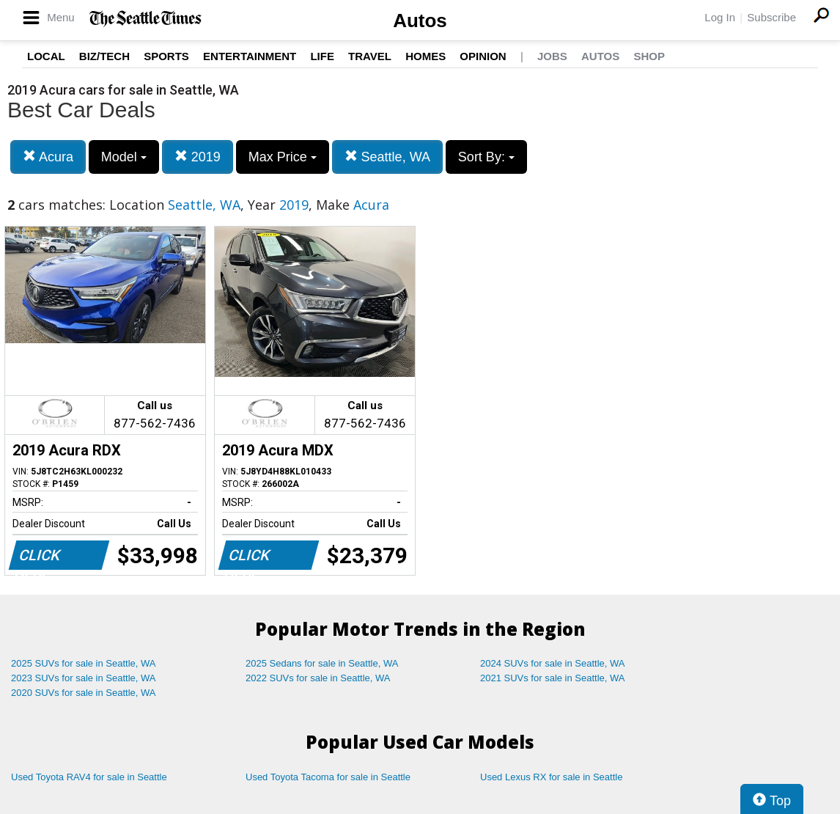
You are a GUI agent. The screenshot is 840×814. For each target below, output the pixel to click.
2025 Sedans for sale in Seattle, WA (322, 663)
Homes (425, 56)
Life (322, 56)
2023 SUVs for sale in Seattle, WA (83, 677)
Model (124, 157)
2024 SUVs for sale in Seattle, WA (552, 663)
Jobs (552, 56)
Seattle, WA (387, 156)
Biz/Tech (104, 56)
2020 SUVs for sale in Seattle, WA (83, 692)
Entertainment (249, 56)
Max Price (282, 157)
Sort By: (486, 157)
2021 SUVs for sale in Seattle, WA (552, 677)
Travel (369, 56)
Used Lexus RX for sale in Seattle (551, 776)
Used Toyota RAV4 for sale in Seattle (89, 776)
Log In (719, 17)
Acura (48, 156)
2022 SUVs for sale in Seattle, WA (318, 677)
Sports (166, 56)
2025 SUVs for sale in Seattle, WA (83, 663)
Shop (649, 56)
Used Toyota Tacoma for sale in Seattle (328, 776)
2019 (197, 156)
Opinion (483, 56)
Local (46, 56)
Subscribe (771, 17)
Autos (420, 21)
